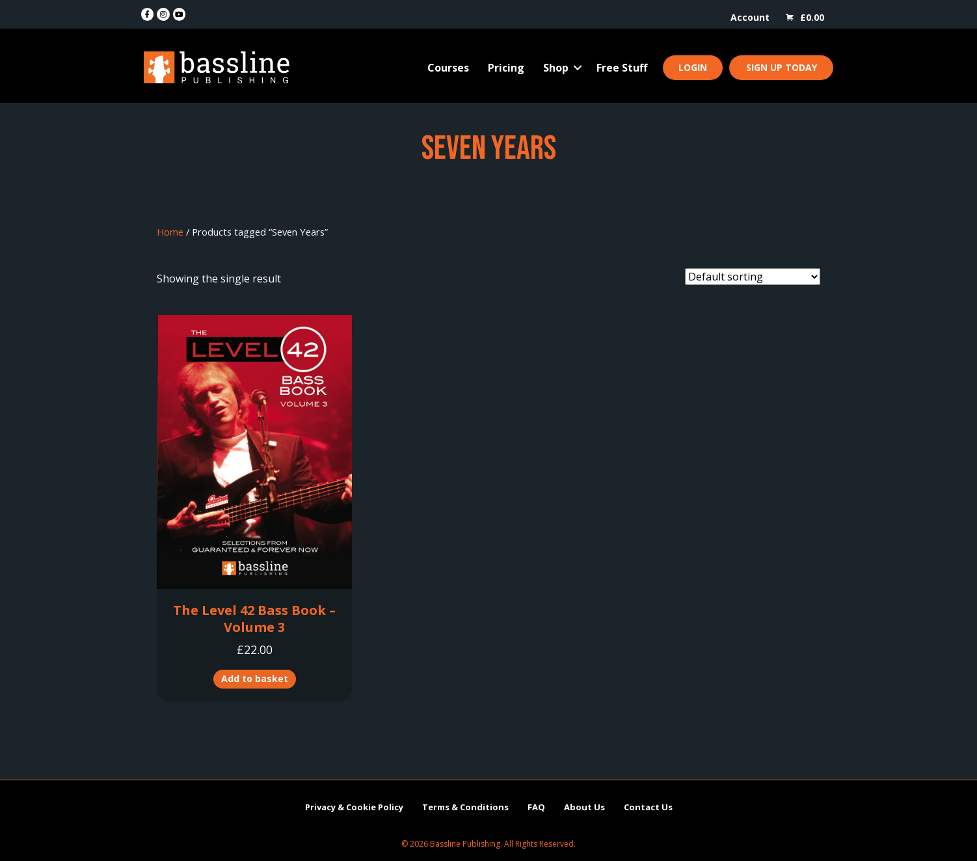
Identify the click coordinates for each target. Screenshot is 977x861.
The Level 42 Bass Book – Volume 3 (254, 618)
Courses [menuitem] (448, 68)
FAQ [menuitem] (536, 807)
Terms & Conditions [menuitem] (465, 807)
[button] (578, 67)
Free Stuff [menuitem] (621, 68)
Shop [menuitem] (556, 68)
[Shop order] (752, 276)
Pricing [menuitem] (506, 68)
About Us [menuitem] (584, 807)
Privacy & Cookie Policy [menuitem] (354, 807)
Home (170, 231)
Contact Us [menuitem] (648, 807)
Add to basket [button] (254, 678)
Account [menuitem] (750, 17)
